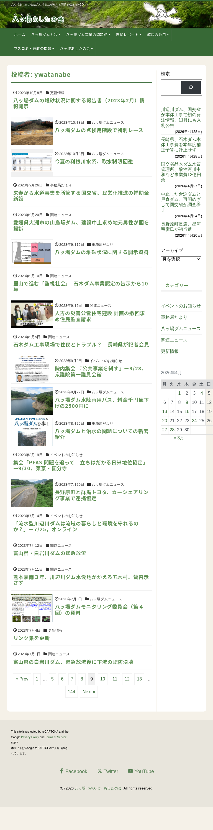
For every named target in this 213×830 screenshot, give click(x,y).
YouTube (141, 794)
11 (114, 701)
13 (139, 701)
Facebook (73, 794)
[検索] (191, 87)
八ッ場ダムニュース (181, 328)
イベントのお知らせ (181, 305)
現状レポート (127, 34)
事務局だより (174, 317)
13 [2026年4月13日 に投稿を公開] (164, 411)
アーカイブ (172, 250)
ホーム (19, 34)
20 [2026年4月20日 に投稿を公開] (164, 420)
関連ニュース (174, 340)
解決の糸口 (156, 34)
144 (71, 714)
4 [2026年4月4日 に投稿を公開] (202, 393)
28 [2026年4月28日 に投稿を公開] (172, 429)
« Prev (22, 701)
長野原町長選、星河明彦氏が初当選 (181, 227)
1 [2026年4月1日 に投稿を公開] (179, 393)
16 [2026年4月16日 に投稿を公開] (186, 411)
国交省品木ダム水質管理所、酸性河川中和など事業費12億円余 (181, 172)
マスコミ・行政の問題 (33, 48)
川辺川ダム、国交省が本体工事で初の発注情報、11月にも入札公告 (181, 117)
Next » (89, 714)
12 (127, 701)
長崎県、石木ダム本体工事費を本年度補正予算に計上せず (181, 144)
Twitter (107, 794)
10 (102, 701)
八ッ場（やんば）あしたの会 (98, 811)
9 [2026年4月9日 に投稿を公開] (187, 402)
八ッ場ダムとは (44, 34)
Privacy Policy (30, 759)
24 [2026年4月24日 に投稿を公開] (194, 420)
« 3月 (179, 438)
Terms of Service (56, 759)
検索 (165, 73)
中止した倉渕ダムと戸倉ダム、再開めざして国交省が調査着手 (181, 202)
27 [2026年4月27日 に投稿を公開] (164, 429)
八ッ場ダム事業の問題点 (86, 34)
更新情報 (170, 351)
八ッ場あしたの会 (75, 48)
